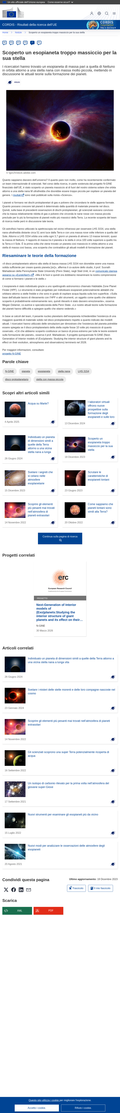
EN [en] (11, 42)
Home (5, 32)
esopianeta (44, 371)
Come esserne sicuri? (60, 2)
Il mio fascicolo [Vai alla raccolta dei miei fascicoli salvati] (100, 888)
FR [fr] (25, 42)
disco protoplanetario (16, 379)
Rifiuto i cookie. (83, 1108)
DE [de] (4, 42)
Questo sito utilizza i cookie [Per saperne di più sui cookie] (44, 1100)
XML (19, 910)
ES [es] (18, 42)
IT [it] (32, 42)
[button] (99, 13)
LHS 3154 (83, 371)
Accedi (92, 13)
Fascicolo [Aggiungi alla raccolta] (76, 888)
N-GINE (9, 371)
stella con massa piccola (49, 379)
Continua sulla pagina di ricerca (59, 538)
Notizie (18, 32)
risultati (17, 195)
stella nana (64, 371)
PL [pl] (39, 42)
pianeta (26, 371)
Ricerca (107, 13)
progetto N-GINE (11, 353)
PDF (50, 910)
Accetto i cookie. (37, 1108)
